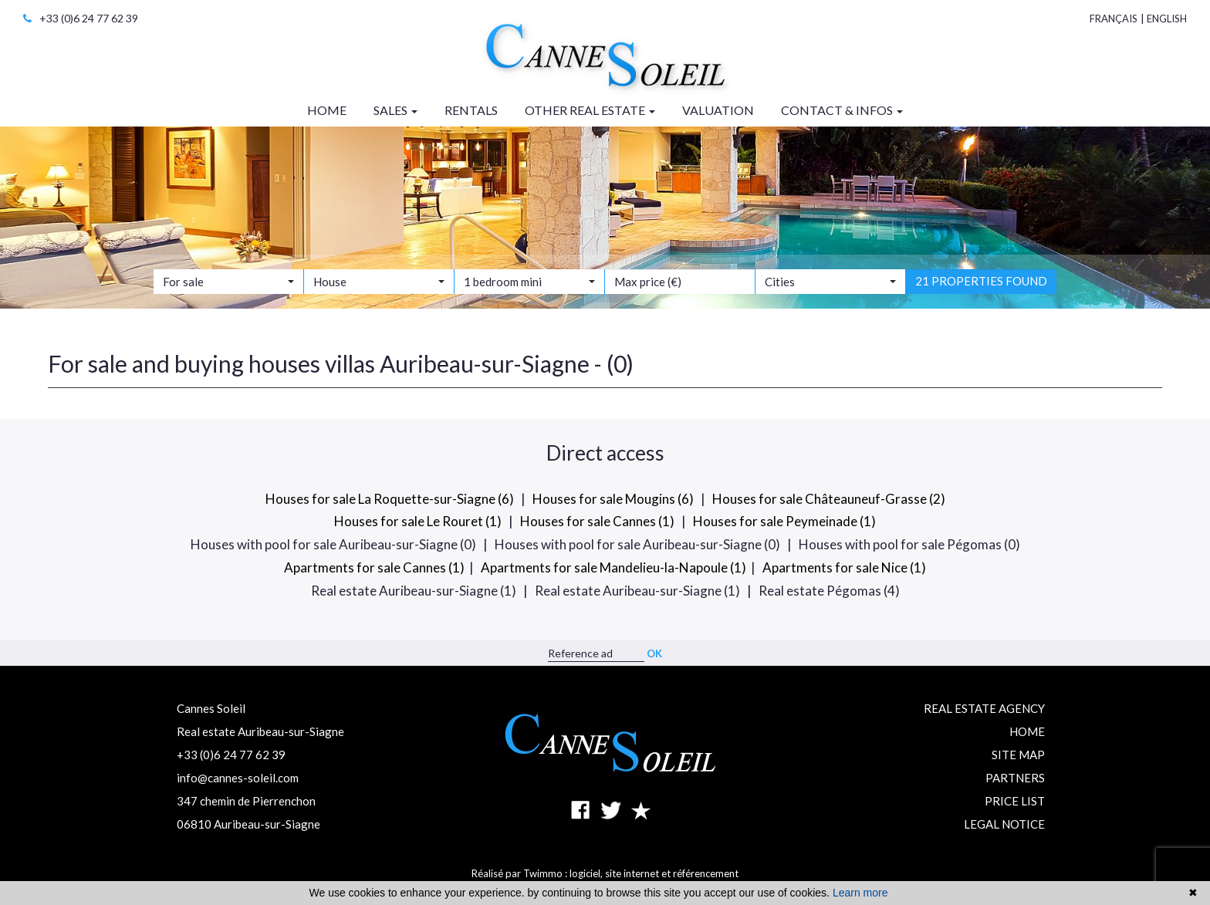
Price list (1015, 801)
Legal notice (1004, 824)
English (1167, 18)
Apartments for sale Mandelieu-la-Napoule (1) (613, 567)
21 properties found (981, 291)
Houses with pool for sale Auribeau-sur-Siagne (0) (333, 544)
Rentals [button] (471, 110)
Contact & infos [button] (842, 110)
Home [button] (326, 110)
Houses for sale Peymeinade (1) (784, 521)
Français (1113, 18)
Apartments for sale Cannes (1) (374, 567)
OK (654, 653)
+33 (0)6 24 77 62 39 (80, 18)
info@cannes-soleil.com (238, 778)
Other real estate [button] (590, 110)
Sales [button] (395, 110)
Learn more (860, 892)
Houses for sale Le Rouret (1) (418, 521)
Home (1027, 731)
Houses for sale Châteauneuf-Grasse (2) (828, 499)
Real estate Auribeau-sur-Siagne (260, 731)
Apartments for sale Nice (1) (844, 567)
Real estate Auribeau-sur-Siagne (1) (413, 591)
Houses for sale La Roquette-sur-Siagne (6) (389, 499)
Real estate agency (984, 708)
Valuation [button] (718, 110)
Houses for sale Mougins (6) (613, 499)
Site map (1018, 754)
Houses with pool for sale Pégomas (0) (909, 544)
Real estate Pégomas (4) (829, 591)
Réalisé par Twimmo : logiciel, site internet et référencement (605, 873)
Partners (1015, 778)
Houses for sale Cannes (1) (597, 521)
